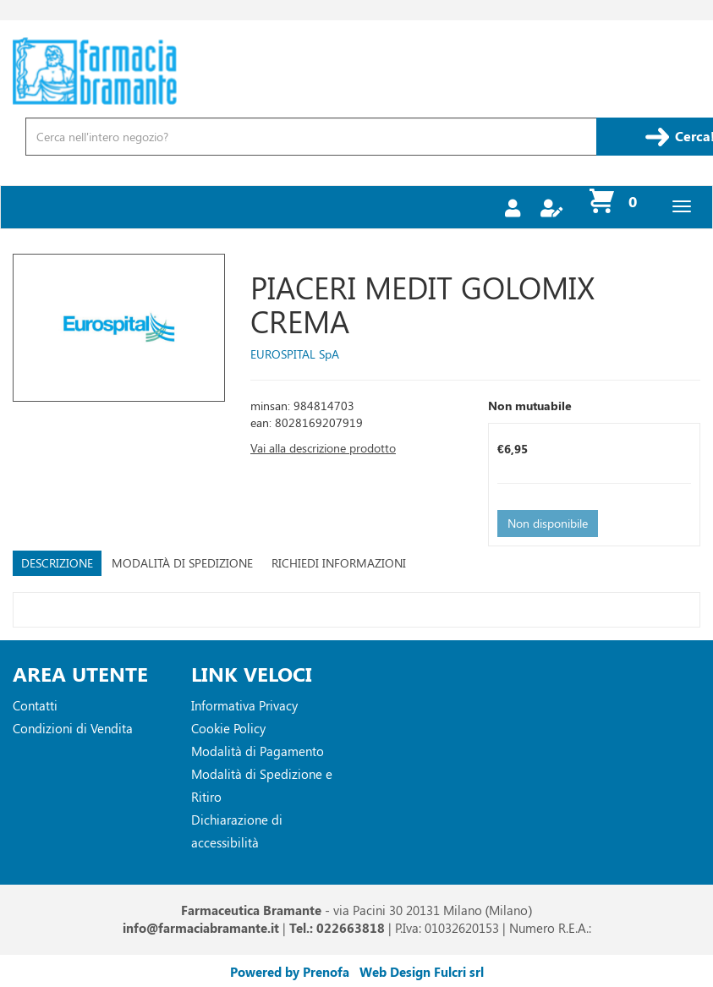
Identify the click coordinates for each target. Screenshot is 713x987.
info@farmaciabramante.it (201, 927)
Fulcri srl (459, 971)
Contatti (35, 705)
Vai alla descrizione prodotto (323, 448)
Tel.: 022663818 (337, 927)
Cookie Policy (228, 728)
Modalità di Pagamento (257, 751)
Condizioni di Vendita (73, 728)
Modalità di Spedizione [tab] (182, 563)
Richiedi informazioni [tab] (338, 563)
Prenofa (326, 971)
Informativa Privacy (244, 705)
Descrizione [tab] (57, 563)
